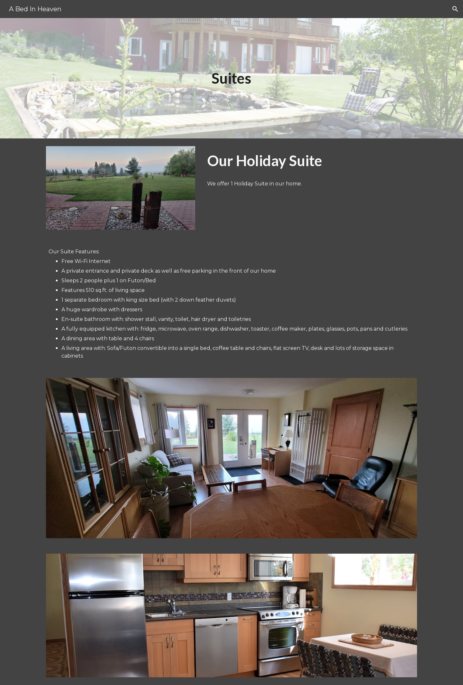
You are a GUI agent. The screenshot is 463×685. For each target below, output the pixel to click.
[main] (231, 78)
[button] (455, 9)
